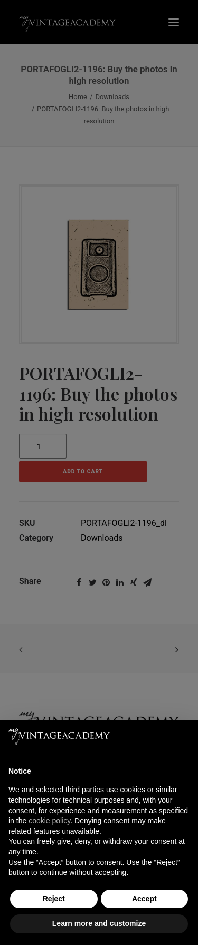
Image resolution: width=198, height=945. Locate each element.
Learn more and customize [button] (99, 923)
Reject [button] (54, 898)
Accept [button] (144, 898)
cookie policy (49, 820)
